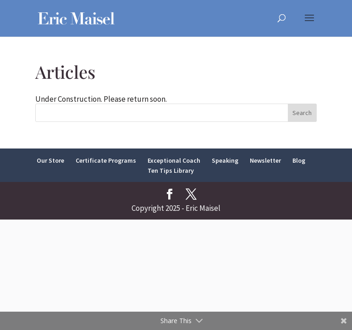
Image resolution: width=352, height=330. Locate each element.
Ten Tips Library (171, 170)
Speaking (225, 160)
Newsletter (265, 160)
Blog (298, 160)
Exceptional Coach (174, 160)
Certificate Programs (106, 160)
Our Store (50, 160)
